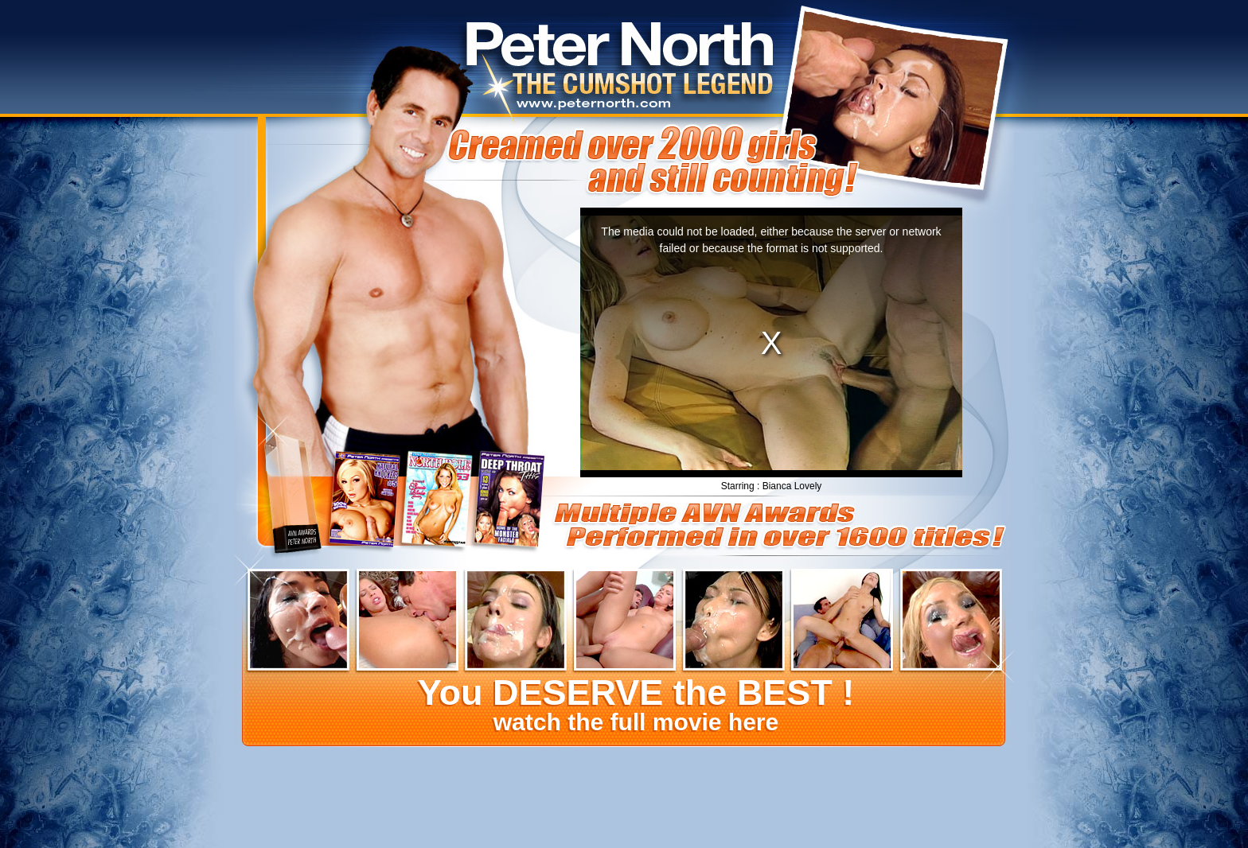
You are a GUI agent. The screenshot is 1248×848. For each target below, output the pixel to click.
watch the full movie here (635, 706)
